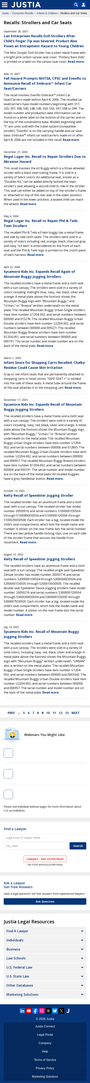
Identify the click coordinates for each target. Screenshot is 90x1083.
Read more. (76, 62)
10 (48, 713)
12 (60, 713)
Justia (5, 13)
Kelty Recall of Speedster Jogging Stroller (38, 495)
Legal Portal (45, 1034)
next (76, 713)
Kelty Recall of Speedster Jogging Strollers (39, 559)
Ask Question (45, 901)
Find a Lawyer (15, 829)
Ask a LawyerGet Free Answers (18, 885)
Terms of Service (45, 1059)
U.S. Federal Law (19, 967)
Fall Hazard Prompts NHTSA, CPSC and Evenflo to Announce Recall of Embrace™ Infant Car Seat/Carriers (45, 83)
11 (54, 713)
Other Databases (19, 985)
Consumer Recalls (22, 13)
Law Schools (16, 958)
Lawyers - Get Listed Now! (45, 859)
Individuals (14, 940)
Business (13, 949)
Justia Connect (45, 1026)
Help (45, 1051)
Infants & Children (47, 13)
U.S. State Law (17, 976)
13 (67, 713)
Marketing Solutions (22, 994)
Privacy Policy (45, 1068)
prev (11, 713)
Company (45, 1043)
